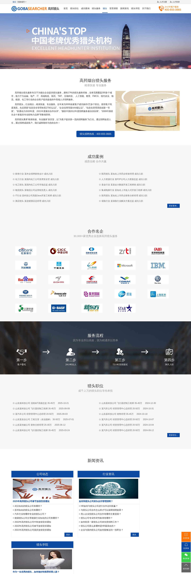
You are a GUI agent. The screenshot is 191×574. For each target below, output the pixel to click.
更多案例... (173, 206)
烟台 (105, 8)
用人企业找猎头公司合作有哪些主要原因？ (92, 500)
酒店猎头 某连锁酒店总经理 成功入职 (32, 201)
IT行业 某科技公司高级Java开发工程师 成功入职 (38, 195)
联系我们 (121, 554)
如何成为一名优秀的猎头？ (142, 511)
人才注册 (163, 2)
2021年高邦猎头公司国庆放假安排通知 (33, 515)
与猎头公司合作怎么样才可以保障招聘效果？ (93, 496)
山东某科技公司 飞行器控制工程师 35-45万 (35, 394)
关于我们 (146, 8)
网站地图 (110, 554)
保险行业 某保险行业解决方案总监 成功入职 (122, 201)
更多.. (60, 520)
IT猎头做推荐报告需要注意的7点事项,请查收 (150, 507)
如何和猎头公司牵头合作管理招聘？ (87, 487)
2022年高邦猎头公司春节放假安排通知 (33, 511)
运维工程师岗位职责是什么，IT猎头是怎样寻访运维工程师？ (157, 504)
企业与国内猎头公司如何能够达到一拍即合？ (93, 515)
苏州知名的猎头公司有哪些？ (28, 496)
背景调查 (113, 8)
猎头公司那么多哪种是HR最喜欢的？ (89, 511)
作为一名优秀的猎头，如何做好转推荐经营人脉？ (151, 487)
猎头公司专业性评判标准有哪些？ (88, 504)
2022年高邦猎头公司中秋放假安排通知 (33, 507)
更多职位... (173, 421)
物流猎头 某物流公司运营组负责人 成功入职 (36, 190)
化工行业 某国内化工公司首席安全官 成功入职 (37, 179)
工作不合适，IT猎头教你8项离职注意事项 (149, 515)
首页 (66, 8)
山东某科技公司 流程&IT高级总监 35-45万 (35, 389)
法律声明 (100, 554)
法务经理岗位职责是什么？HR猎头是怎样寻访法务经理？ (156, 500)
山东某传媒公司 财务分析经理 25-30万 (33, 410)
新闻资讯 (124, 8)
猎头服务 (96, 8)
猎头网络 (90, 554)
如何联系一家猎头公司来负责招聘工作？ (91, 507)
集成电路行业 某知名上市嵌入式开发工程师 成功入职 (126, 190)
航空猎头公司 (16, 534)
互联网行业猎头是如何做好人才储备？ (147, 496)
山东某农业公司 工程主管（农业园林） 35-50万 (37, 405)
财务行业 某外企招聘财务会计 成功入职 (34, 174)
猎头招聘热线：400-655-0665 (95, 134)
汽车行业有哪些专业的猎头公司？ (30, 500)
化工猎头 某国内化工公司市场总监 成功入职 (36, 185)
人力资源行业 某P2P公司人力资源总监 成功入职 (124, 179)
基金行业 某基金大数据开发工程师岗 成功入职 (123, 185)
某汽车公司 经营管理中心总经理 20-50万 (34, 400)
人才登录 (176, 2)
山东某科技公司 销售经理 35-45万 (117, 400)
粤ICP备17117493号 (95, 565)
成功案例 (85, 8)
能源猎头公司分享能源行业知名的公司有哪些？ (37, 504)
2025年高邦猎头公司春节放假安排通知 (31, 487)
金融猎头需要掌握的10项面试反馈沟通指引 (149, 492)
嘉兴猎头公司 (56, 534)
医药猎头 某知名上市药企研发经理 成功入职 (122, 174)
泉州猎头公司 (43, 534)
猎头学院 (135, 8)
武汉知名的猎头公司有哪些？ (28, 492)
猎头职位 (74, 8)
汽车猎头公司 (30, 534)
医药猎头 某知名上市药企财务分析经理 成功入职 (124, 195)
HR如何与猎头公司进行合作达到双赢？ (90, 492)
